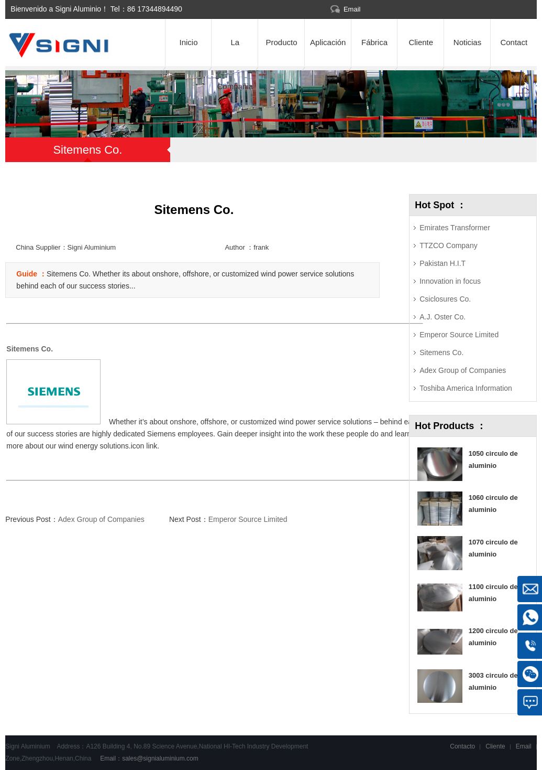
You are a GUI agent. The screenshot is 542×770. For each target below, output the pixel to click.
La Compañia (235, 52)
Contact (513, 42)
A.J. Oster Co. (442, 317)
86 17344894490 (154, 9)
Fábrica (374, 42)
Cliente (420, 42)
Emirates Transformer (454, 227)
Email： (148, 758)
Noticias (467, 42)
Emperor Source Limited (247, 519)
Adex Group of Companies (101, 519)
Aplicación (328, 42)
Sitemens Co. (441, 352)
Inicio (189, 42)
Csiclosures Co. (445, 299)
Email (352, 9)
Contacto (462, 746)
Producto (281, 42)
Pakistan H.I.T (442, 263)
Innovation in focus (450, 281)
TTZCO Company (448, 245)
